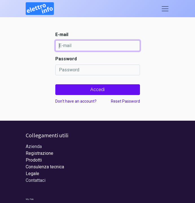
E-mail (61, 34)
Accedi (97, 89)
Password (66, 58)
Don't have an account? (76, 101)
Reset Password (125, 101)
